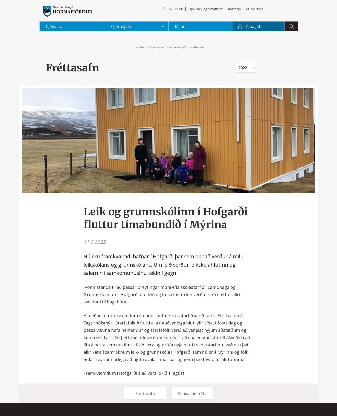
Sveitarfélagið (176, 47)
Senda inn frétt (192, 393)
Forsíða (138, 47)
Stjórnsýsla (155, 47)
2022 (242, 67)
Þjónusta (54, 26)
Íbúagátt (254, 26)
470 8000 (176, 9)
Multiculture (254, 9)
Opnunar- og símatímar (205, 9)
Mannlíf (182, 26)
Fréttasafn (145, 393)
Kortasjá (234, 9)
